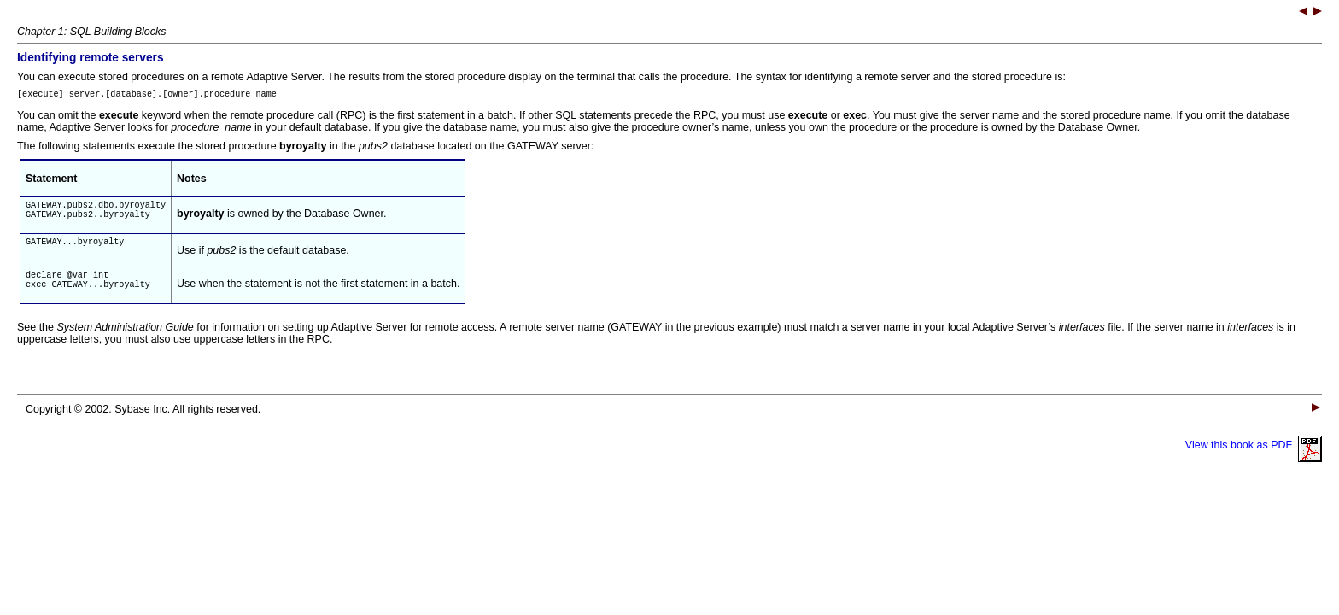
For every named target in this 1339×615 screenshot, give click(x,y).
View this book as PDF (1253, 458)
